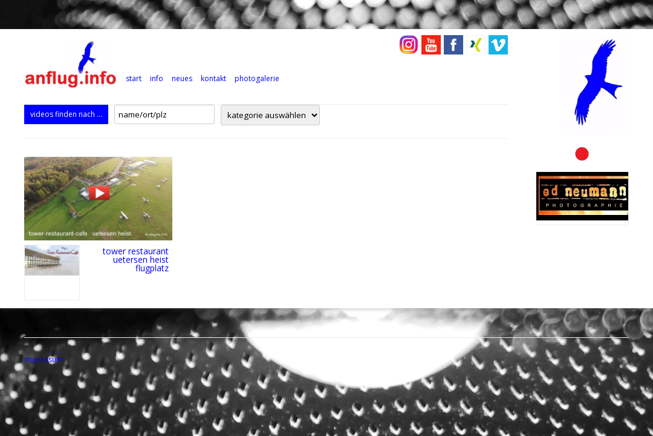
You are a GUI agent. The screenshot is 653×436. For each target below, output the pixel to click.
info (156, 78)
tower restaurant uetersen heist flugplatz (136, 259)
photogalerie (257, 78)
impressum (43, 359)
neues (182, 78)
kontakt (213, 78)
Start (133, 78)
